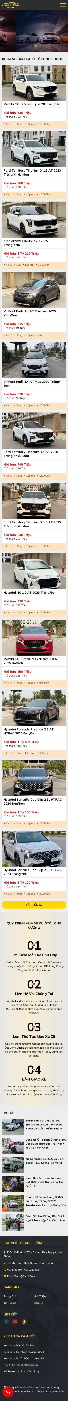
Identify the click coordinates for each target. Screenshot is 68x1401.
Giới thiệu (40, 1296)
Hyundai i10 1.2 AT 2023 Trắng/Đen (30, 592)
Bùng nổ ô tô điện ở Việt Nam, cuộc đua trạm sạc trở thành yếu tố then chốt (46, 1143)
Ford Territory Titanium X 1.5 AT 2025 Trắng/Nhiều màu (32, 524)
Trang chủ (10, 1296)
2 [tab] (36, 46)
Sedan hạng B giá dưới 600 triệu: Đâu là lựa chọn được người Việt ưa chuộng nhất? (44, 1124)
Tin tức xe (10, 1302)
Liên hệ (38, 1302)
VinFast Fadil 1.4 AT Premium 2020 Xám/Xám (30, 313)
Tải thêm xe (34, 904)
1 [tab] (32, 46)
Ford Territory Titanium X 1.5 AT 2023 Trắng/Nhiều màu (32, 172)
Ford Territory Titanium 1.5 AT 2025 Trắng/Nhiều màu (31, 454)
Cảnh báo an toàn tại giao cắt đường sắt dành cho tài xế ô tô (44, 1182)
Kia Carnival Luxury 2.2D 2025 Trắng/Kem (26, 243)
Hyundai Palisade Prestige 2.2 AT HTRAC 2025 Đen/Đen (29, 731)
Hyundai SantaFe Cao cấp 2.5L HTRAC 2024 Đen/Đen (33, 801)
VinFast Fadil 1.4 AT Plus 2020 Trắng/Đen (32, 383)
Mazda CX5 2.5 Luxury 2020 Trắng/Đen (32, 104)
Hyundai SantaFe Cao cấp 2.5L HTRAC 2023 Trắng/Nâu (33, 872)
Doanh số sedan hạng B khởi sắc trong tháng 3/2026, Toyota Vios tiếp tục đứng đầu (46, 1201)
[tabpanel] (34, 31)
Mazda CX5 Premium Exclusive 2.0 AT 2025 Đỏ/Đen (31, 661)
